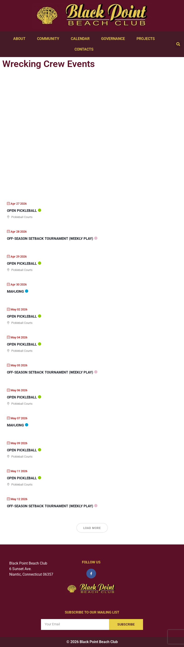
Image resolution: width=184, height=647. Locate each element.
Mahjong (15, 291)
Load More (92, 528)
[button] (178, 44)
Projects (147, 38)
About (20, 38)
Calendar (81, 38)
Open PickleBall (22, 211)
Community (49, 38)
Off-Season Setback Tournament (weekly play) (50, 239)
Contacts (85, 49)
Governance (114, 38)
